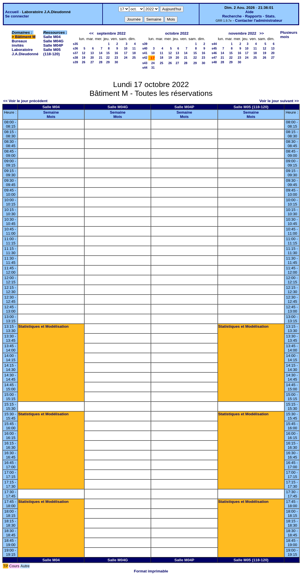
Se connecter (17, 16)
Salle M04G (53, 41)
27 (92, 62)
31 (153, 67)
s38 (75, 57)
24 (125, 57)
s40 (144, 48)
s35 (75, 44)
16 (116, 53)
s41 (144, 53)
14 (100, 53)
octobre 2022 (177, 33)
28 (100, 62)
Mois (51, 116)
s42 (144, 57)
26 (83, 62)
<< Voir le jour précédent (25, 101)
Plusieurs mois (288, 34)
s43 (144, 63)
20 (92, 57)
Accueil (12, 12)
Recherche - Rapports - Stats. (249, 16)
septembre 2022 (111, 33)
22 (108, 57)
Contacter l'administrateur (258, 20)
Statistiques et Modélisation (43, 326)
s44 (144, 67)
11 (134, 48)
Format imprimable (151, 571)
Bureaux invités (19, 43)
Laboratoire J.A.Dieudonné (25, 52)
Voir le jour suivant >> (279, 101)
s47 (214, 57)
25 (134, 57)
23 (116, 57)
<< (91, 33)
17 (125, 53)
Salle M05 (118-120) (52, 52)
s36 (75, 48)
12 (83, 53)
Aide (249, 12)
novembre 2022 (242, 33)
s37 (75, 53)
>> (261, 33)
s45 (214, 48)
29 (108, 62)
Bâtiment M (25, 37)
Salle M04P (53, 45)
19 (83, 57)
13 (92, 53)
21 (100, 57)
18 (134, 53)
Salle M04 (52, 37)
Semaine (51, 112)
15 (108, 53)
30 (116, 62)
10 (125, 48)
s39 (75, 62)
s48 (214, 62)
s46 (214, 53)
